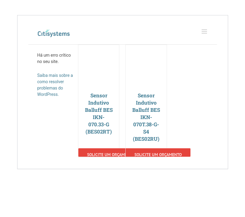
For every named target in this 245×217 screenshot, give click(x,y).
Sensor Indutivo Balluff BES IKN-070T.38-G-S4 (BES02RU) (146, 117)
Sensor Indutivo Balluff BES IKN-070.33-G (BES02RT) (99, 113)
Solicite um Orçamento (110, 154)
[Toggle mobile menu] (205, 31)
